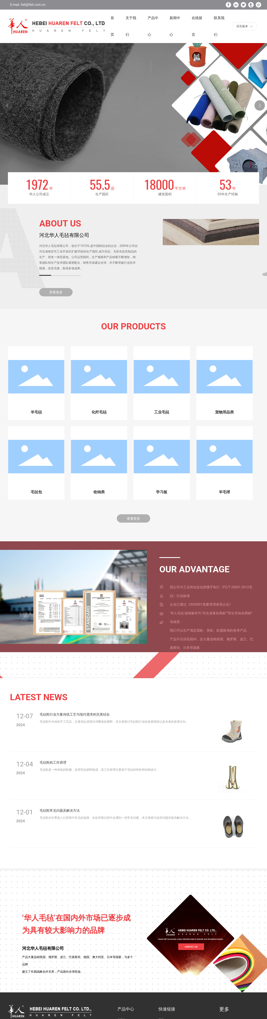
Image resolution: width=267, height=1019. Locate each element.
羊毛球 (224, 492)
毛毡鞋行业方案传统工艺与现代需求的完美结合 (75, 714)
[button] (259, 105)
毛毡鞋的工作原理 (53, 762)
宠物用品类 (224, 412)
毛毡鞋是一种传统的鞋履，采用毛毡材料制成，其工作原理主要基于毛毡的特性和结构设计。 (99, 769)
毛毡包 (36, 492)
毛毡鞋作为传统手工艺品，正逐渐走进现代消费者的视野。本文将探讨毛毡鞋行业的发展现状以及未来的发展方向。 (114, 721)
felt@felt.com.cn (32, 5)
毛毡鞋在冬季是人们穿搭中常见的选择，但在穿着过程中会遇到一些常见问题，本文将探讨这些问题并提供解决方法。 (115, 817)
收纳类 (99, 492)
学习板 (161, 492)
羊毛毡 (36, 412)
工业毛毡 (161, 412)
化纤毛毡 (99, 412)
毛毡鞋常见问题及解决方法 (60, 810)
